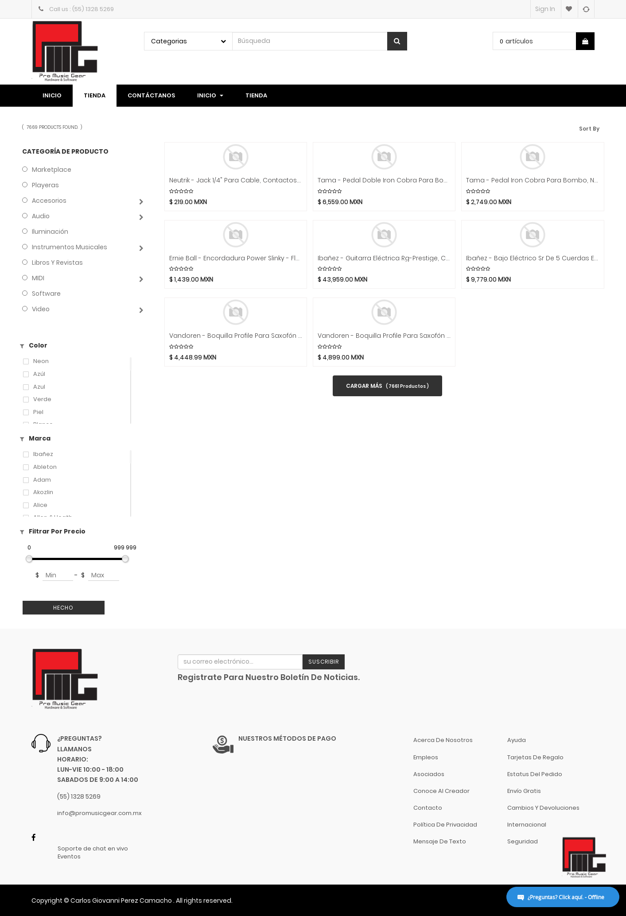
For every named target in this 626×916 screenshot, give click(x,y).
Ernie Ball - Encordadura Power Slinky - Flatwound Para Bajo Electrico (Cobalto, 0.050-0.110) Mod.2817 (235, 258)
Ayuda (516, 740)
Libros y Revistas (57, 262)
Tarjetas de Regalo (535, 757)
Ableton (45, 467)
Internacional (526, 824)
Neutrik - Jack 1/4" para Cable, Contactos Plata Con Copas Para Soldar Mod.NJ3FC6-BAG (235, 180)
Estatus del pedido (534, 774)
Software (46, 293)
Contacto (427, 808)
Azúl (39, 374)
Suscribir (323, 661)
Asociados (428, 774)
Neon (41, 361)
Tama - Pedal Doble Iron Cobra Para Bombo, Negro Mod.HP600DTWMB (384, 180)
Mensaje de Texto (439, 841)
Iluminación (50, 231)
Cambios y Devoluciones (543, 808)
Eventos (69, 857)
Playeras (45, 185)
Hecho (63, 607)
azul (39, 387)
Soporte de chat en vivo (93, 849)
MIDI (38, 278)
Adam (42, 480)
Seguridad (522, 841)
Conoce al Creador (441, 791)
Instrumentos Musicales (69, 247)
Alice (40, 505)
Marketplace (51, 169)
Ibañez (43, 454)
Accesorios (49, 200)
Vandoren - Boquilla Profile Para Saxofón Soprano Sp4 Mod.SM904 (235, 335)
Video (41, 309)
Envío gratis (524, 791)
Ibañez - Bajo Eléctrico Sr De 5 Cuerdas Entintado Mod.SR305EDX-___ (532, 258)
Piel (38, 412)
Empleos (425, 757)
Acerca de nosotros (443, 740)
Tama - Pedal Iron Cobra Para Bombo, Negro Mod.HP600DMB (532, 180)
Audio (41, 216)
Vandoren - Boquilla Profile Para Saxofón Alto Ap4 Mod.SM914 (384, 335)
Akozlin (43, 492)
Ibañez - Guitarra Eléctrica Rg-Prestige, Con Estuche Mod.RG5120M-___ (384, 258)
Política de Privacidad (445, 824)
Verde (42, 399)
